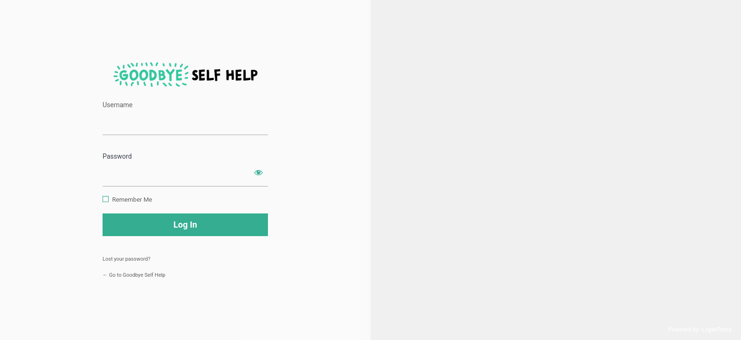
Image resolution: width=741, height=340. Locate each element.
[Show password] (258, 172)
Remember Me (132, 199)
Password (117, 156)
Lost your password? (126, 259)
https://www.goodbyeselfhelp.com (185, 75)
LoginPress (717, 329)
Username (118, 105)
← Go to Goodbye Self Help (134, 275)
